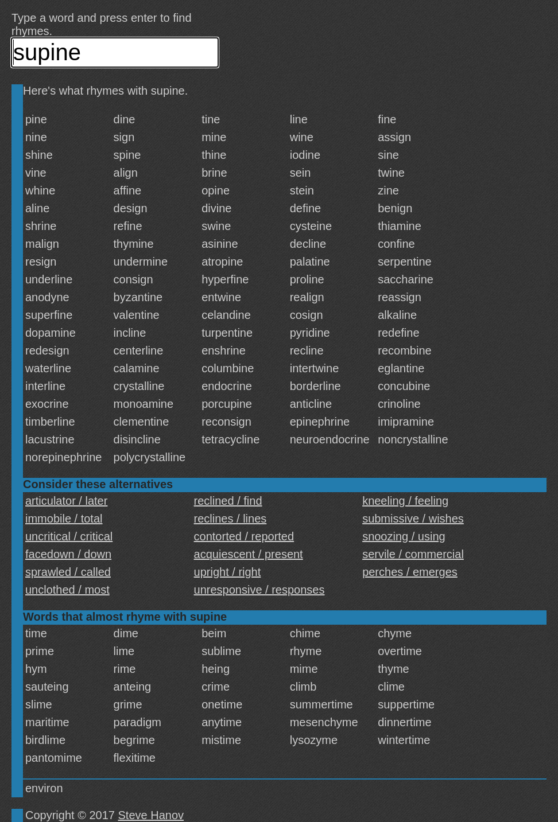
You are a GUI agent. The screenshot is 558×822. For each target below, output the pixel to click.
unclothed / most (67, 589)
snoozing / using (403, 536)
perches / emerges (410, 572)
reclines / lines (230, 518)
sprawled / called (68, 572)
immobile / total (64, 518)
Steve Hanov (151, 815)
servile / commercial (413, 554)
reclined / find (228, 500)
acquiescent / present (248, 554)
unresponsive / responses (259, 589)
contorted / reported (244, 536)
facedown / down (68, 554)
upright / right (227, 572)
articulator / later (66, 500)
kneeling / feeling (405, 500)
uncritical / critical (69, 536)
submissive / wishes (413, 518)
